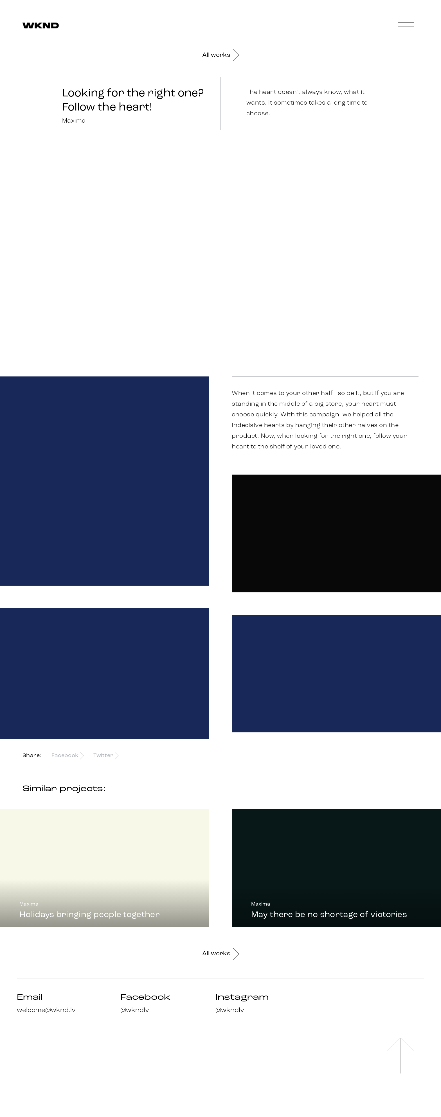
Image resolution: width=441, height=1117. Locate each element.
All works (220, 55)
